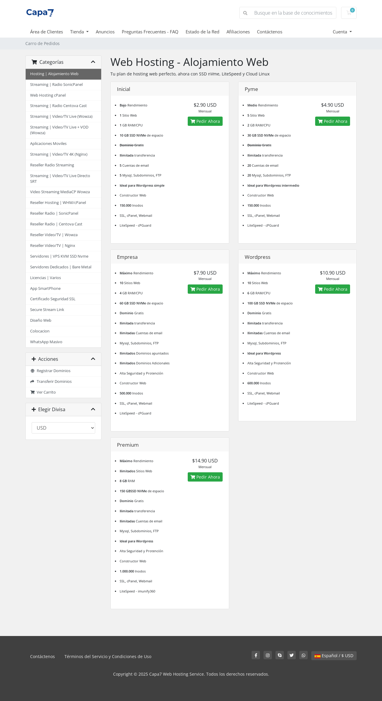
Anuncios (105, 32)
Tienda (77, 32)
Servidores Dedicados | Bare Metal (60, 267)
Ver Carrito (43, 392)
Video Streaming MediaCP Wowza (60, 191)
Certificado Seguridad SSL (53, 298)
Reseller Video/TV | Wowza (54, 234)
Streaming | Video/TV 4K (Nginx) (58, 154)
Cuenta (340, 32)
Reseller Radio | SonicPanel (54, 213)
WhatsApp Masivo (46, 341)
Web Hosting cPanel (48, 95)
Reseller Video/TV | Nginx (52, 245)
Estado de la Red (202, 32)
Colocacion (40, 331)
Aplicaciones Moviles (48, 143)
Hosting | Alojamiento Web (54, 73)
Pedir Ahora (205, 121)
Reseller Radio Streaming (52, 165)
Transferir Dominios (51, 381)
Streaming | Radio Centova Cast (58, 105)
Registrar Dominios (50, 370)
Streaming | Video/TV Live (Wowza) (61, 116)
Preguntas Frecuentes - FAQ (150, 32)
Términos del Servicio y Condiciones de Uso (107, 656)
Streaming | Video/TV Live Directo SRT (60, 178)
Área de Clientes (46, 32)
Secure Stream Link (47, 309)
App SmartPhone (45, 288)
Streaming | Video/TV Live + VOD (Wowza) (59, 130)
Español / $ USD (334, 655)
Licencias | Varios (45, 277)
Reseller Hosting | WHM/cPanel (58, 202)
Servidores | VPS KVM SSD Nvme (59, 256)
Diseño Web (40, 320)
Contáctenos (269, 32)
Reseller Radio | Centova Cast (56, 224)
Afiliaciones (238, 32)
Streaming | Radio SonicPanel (56, 84)
